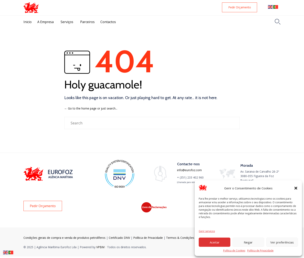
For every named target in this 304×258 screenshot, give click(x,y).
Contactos (108, 22)
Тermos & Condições (180, 238)
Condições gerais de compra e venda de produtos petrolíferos (64, 238)
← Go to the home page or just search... (90, 108)
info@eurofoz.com (189, 170)
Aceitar (215, 242)
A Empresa (45, 22)
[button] (296, 188)
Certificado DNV (120, 238)
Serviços (67, 22)
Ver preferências (282, 242)
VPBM (100, 247)
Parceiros (87, 22)
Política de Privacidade (260, 250)
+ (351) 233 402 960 (190, 177)
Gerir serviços (207, 231)
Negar (248, 242)
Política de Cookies (234, 250)
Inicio (27, 22)
